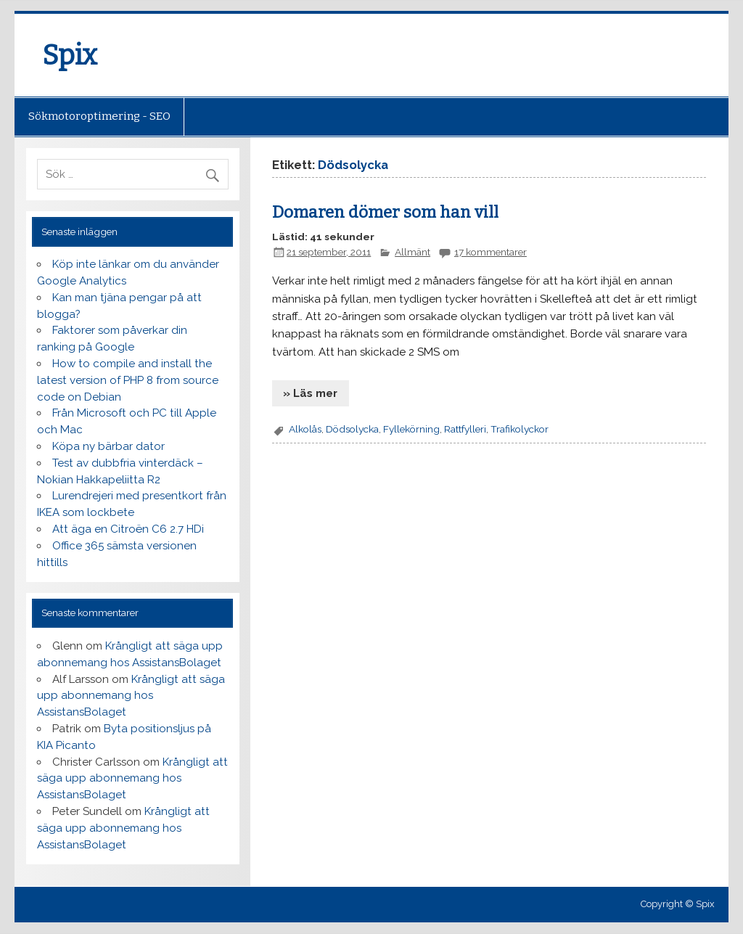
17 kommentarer (490, 252)
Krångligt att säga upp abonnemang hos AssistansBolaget (131, 696)
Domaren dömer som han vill (385, 212)
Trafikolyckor (519, 429)
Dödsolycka (352, 429)
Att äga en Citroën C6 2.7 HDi (128, 529)
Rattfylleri (465, 429)
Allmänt (412, 252)
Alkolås (305, 429)
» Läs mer (310, 393)
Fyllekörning (411, 429)
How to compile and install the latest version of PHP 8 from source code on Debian (127, 380)
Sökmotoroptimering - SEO (99, 116)
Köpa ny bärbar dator (108, 446)
